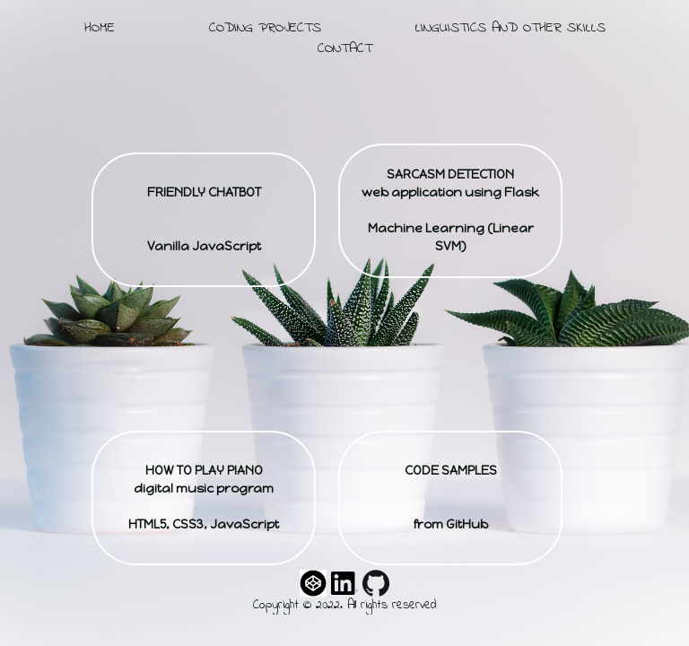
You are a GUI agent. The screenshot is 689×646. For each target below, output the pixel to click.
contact (345, 48)
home (99, 28)
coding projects (265, 28)
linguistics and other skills (510, 28)
